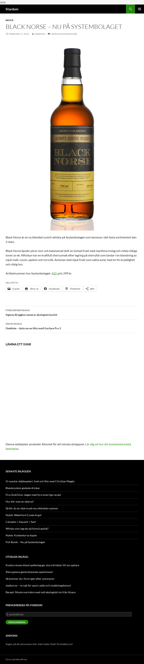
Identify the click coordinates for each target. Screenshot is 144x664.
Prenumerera (17, 622)
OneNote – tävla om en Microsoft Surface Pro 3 (72, 326)
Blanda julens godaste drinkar (23, 488)
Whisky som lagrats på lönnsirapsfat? (27, 528)
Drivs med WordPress (16, 659)
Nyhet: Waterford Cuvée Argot (23, 515)
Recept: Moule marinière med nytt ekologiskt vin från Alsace (41, 592)
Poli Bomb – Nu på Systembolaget (25, 542)
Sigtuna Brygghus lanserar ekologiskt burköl (72, 312)
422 (54, 273)
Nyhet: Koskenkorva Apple (21, 535)
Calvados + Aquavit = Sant (21, 521)
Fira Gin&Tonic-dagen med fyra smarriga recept (33, 494)
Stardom (12, 9)
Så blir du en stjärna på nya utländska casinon (32, 508)
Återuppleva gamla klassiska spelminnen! (29, 572)
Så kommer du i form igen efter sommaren (30, 578)
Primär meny (139, 9)
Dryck (10, 20)
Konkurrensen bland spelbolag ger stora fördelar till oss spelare (42, 565)
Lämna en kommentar (64, 33)
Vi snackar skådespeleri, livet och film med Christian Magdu (40, 481)
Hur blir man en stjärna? (20, 501)
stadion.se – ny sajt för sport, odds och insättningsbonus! (38, 585)
